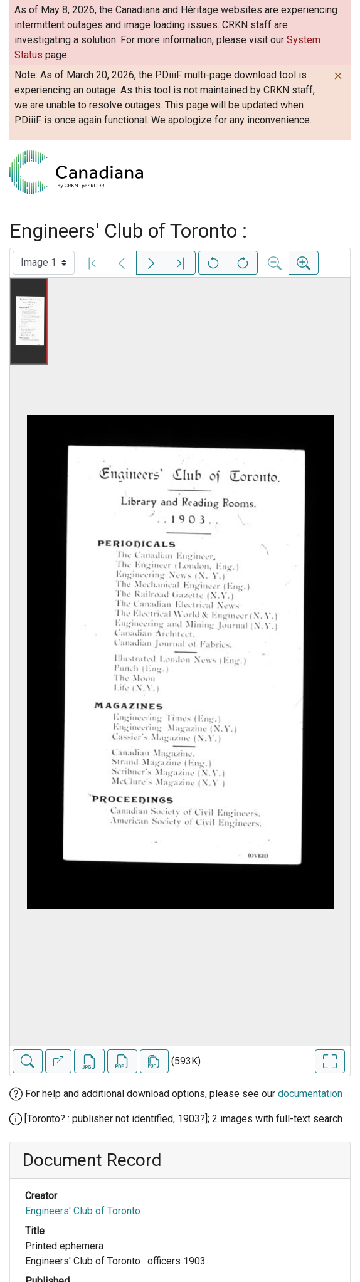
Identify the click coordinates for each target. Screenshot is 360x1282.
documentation (310, 1094)
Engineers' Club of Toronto (82, 1211)
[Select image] (44, 263)
